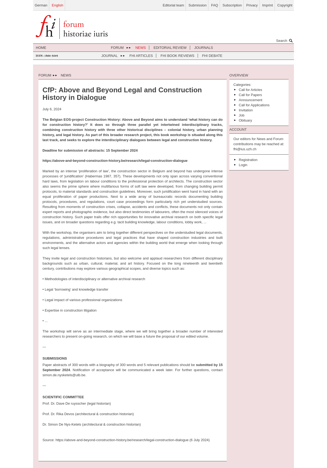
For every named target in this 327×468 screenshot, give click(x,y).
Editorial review (170, 48)
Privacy (252, 5)
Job (241, 115)
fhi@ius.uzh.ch (244, 149)
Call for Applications (254, 105)
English (57, 5)
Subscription (232, 5)
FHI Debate (212, 56)
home (41, 48)
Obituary (245, 120)
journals (203, 48)
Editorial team (173, 5)
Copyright (284, 5)
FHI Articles (141, 56)
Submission (198, 5)
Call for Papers (250, 95)
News (140, 48)
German (41, 5)
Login (243, 165)
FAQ (214, 5)
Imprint (267, 5)
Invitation (246, 110)
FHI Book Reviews (177, 56)
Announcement (250, 100)
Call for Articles (250, 90)
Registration (248, 160)
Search (285, 40)
